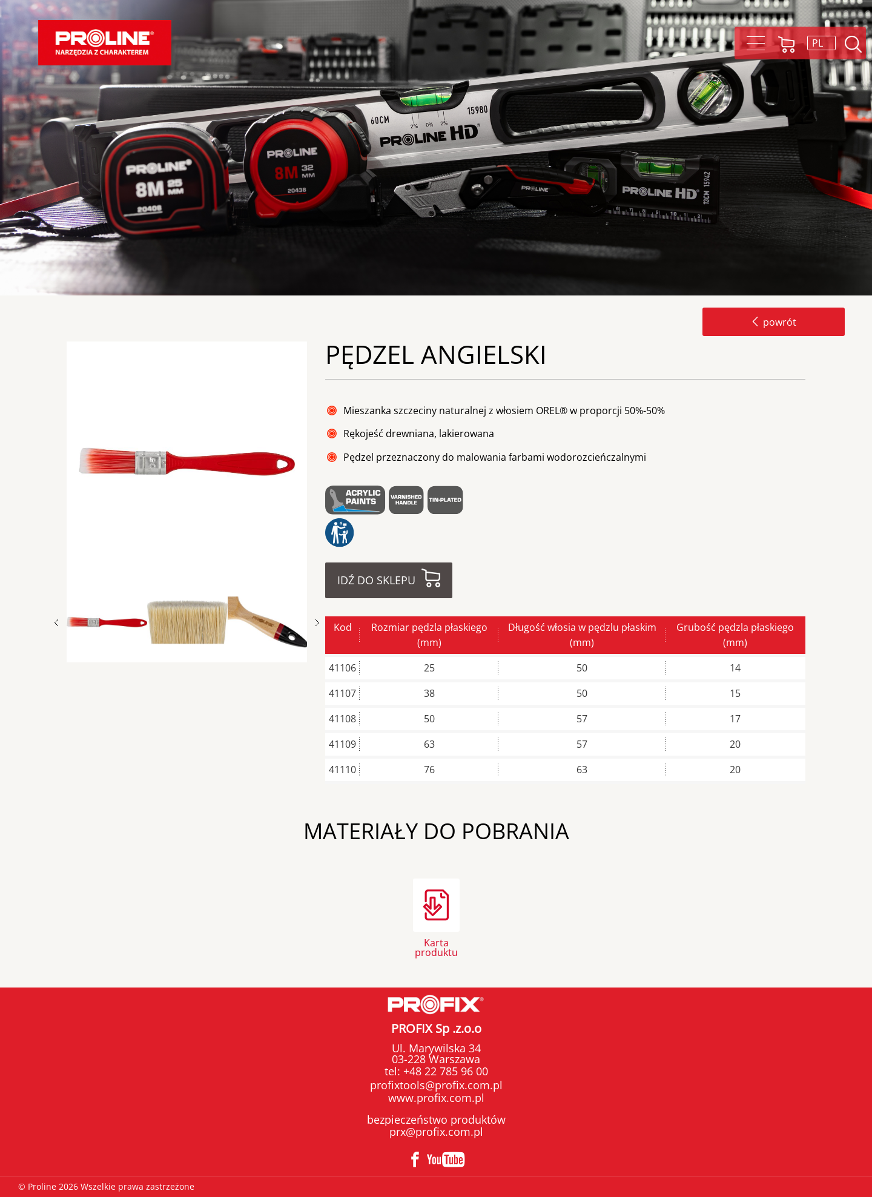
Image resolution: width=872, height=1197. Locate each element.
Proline (104, 42)
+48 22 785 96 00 (444, 1071)
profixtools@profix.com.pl (436, 1085)
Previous (62, 622)
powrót (773, 322)
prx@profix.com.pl (436, 1131)
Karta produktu (436, 946)
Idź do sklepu (376, 580)
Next (317, 622)
